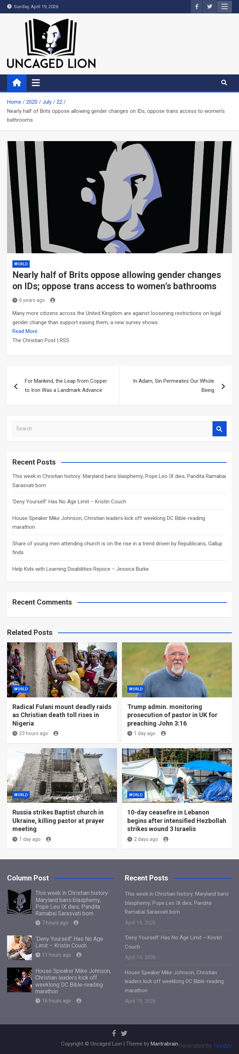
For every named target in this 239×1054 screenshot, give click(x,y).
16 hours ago (53, 1001)
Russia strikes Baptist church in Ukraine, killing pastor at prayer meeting (58, 820)
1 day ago (141, 733)
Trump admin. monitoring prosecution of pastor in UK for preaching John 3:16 (172, 715)
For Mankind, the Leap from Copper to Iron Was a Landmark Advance (66, 385)
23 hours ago (30, 733)
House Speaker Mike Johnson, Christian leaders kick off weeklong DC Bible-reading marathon (73, 981)
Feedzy (222, 1045)
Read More (24, 331)
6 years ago (28, 300)
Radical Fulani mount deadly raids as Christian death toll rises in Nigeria (61, 715)
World (21, 264)
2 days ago (142, 839)
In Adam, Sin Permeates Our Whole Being (173, 385)
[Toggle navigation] (36, 82)
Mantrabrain (164, 1044)
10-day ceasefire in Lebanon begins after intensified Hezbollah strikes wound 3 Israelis (176, 820)
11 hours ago (53, 955)
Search (219, 428)
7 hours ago (51, 923)
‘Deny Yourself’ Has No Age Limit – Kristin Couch (69, 501)
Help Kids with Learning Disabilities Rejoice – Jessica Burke (80, 569)
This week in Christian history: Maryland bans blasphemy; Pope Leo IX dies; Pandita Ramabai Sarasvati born (72, 903)
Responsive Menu (224, 7)
